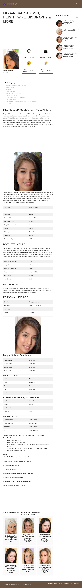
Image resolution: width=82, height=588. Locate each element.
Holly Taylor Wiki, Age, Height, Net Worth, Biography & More (28, 568)
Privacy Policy (63, 583)
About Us (50, 583)
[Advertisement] (28, 37)
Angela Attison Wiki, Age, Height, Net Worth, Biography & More (28, 538)
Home (35, 4)
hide (13, 83)
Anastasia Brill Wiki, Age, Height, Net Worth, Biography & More (45, 538)
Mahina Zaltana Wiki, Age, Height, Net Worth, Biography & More (11, 568)
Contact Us (56, 583)
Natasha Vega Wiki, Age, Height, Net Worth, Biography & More (45, 569)
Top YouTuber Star (68, 4)
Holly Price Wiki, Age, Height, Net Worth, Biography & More (11, 538)
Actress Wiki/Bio (55, 4)
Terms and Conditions (73, 583)
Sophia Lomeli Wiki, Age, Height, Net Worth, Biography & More (69, 22)
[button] (76, 4)
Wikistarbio (36, 512)
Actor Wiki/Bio (44, 4)
